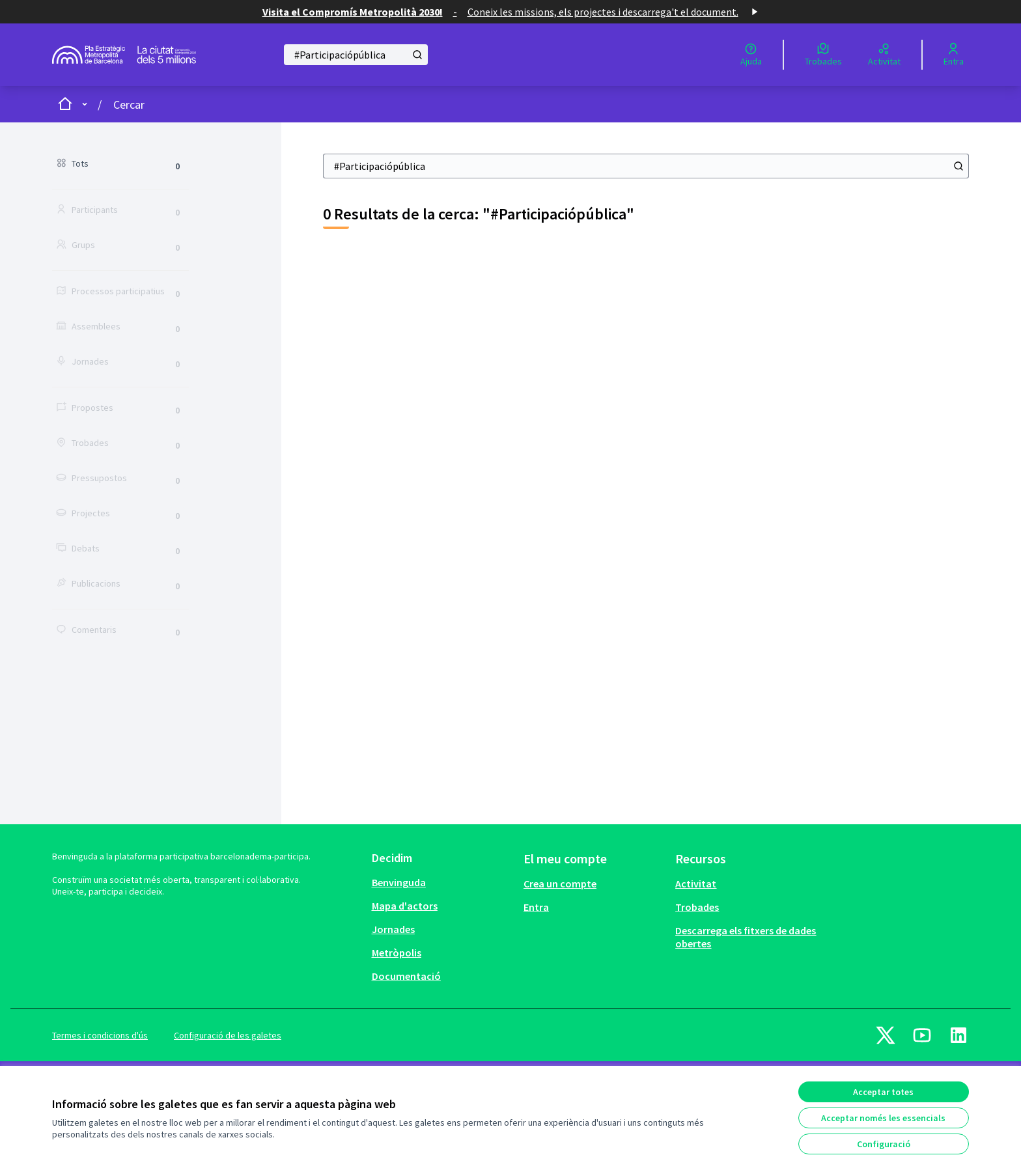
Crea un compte (560, 883)
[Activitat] (884, 55)
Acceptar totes (883, 1092)
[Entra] (953, 55)
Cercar (129, 104)
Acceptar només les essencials (883, 1118)
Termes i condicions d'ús (100, 1035)
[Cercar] (356, 54)
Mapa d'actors (405, 905)
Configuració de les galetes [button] (227, 1035)
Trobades (697, 906)
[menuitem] (442, 882)
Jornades (393, 929)
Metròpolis (396, 952)
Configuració (883, 1144)
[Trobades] (823, 55)
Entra (536, 906)
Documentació (406, 975)
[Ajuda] (751, 55)
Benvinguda (399, 882)
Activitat (695, 883)
